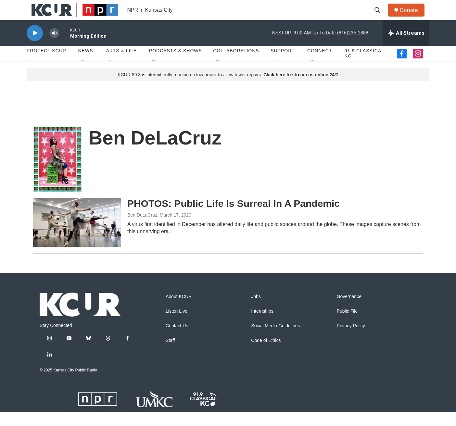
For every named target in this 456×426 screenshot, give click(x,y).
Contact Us (177, 339)
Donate (413, 17)
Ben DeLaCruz (142, 229)
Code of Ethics (266, 354)
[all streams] (406, 47)
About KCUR (179, 310)
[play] (35, 47)
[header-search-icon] (380, 17)
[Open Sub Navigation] (31, 75)
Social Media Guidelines (275, 339)
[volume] (54, 47)
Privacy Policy (351, 339)
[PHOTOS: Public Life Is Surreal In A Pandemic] (77, 236)
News (85, 65)
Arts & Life (121, 65)
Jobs (256, 310)
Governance (349, 310)
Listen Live (176, 325)
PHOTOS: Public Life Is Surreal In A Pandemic (233, 217)
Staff (170, 354)
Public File (347, 325)
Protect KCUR (46, 65)
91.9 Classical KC (364, 67)
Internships (262, 325)
